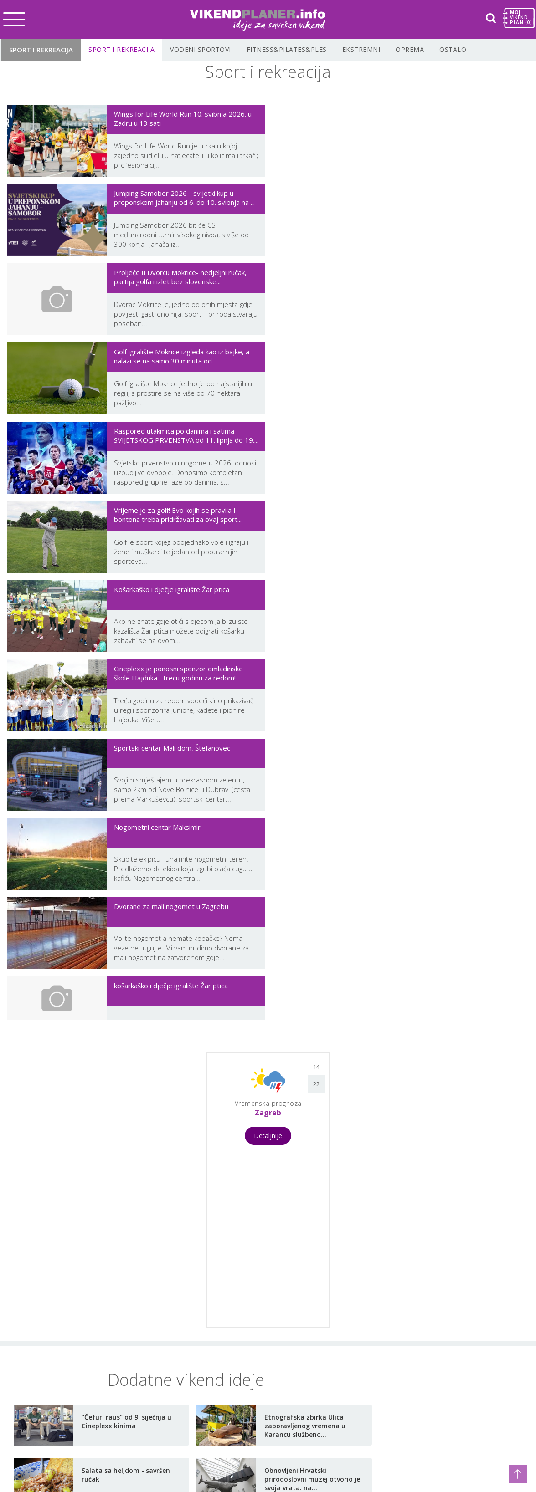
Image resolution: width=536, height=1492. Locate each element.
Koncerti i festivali (44, 1337)
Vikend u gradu (40, 1322)
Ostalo (452, 49)
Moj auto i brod (132, 1351)
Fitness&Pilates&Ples (287, 49)
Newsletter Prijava (366, 1394)
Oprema (410, 49)
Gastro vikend (37, 1395)
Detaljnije (268, 689)
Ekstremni (361, 49)
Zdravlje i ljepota (134, 1380)
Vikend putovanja (43, 1351)
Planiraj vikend (230, 1376)
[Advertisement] (124, 742)
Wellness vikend (41, 1366)
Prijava (216, 1390)
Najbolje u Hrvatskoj (240, 1405)
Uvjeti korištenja (233, 1347)
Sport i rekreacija (41, 49)
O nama (218, 1318)
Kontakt (218, 1332)
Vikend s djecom (133, 1322)
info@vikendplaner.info (360, 1318)
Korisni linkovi (229, 1361)
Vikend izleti (34, 1380)
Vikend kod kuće (134, 1366)
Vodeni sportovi (200, 49)
